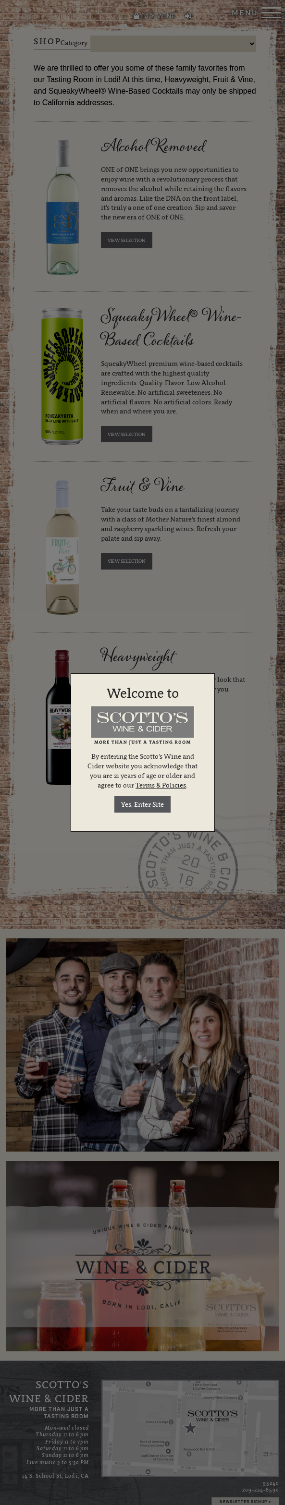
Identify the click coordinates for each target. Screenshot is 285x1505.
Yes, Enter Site (142, 804)
